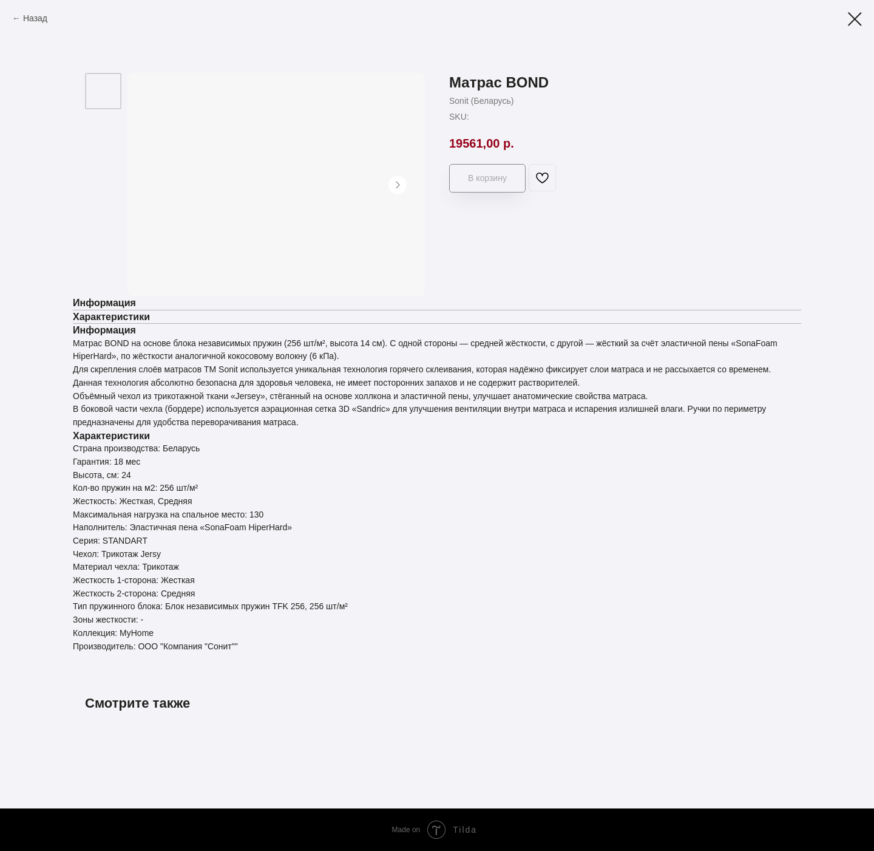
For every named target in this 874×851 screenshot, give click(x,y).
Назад (35, 18)
